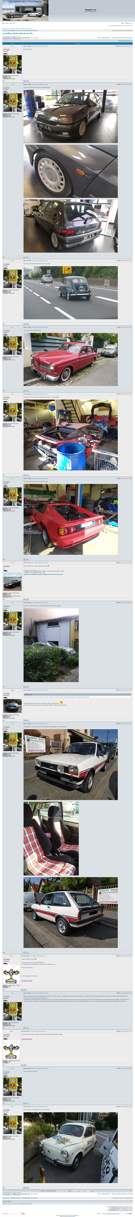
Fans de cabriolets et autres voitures (29, 30)
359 (125, 37)
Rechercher (129, 23)
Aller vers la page (101, 37)
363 (128, 37)
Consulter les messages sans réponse (10, 28)
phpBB (63, 1215)
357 (121, 37)
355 (117, 37)
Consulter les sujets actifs (26, 28)
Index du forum (6, 30)
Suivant (130, 37)
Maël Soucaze (72, 1216)
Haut (4, 81)
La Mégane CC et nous (15, 30)
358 (123, 37)
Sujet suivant (129, 40)
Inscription (13, 23)
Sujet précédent (122, 40)
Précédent (107, 37)
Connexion (5, 23)
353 (113, 37)
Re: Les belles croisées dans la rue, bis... (40, 46)
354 (115, 37)
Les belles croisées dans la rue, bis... (18, 33)
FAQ (123, 23)
